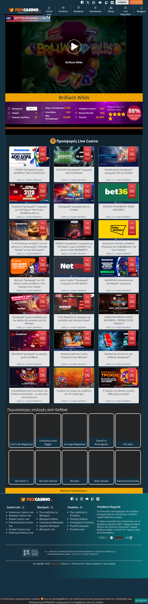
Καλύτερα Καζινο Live (21, 532)
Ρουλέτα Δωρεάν (79, 525)
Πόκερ (111, 9)
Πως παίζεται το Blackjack (48, 514)
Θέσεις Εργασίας (93, 563)
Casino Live (49, 10)
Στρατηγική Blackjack (51, 522)
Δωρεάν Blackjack (49, 525)
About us (65, 563)
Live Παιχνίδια (125, 10)
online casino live (34, 12)
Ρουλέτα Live (77, 529)
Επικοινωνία (77, 563)
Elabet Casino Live (19, 519)
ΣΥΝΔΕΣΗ (122, 2)
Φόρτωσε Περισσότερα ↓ (74, 490)
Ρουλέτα (63, 9)
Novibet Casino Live (20, 515)
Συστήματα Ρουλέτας (82, 522)
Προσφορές (95, 9)
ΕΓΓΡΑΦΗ (136, 2)
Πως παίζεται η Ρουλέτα (78, 514)
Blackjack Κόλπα (48, 519)
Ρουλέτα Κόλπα (78, 519)
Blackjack (78, 9)
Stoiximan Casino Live (21, 512)
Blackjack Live (47, 529)
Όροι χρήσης (109, 563)
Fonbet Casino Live (19, 529)
